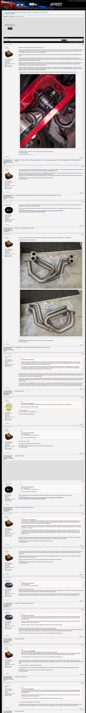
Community (35, 8)
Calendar (40, 8)
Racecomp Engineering (51, 160)
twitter (79, 0)
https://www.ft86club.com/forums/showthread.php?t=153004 (32, 211)
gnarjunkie (8, 356)
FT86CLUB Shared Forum (35, 12)
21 (75, 40)
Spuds (6, 47)
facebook (83, 0)
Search (50, 8)
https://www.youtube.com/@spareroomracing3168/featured (44, 210)
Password (27, 4)
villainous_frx (42, 195)
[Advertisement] (50, 26)
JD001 (25, 160)
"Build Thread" (24, 152)
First (68, 40)
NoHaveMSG (36, 160)
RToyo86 (29, 347)
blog (77, 0)
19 (73, 40)
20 (74, 40)
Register (26, 8)
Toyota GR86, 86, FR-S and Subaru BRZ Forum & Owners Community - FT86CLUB (18, 12)
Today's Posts (45, 8)
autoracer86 (17, 195)
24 (79, 40)
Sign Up (10, 28)
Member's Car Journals (44, 12)
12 (70, 40)
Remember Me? (38, 3)
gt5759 (16, 160)
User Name (27, 3)
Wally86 (76, 160)
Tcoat (33, 414)
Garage (30, 8)
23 (78, 40)
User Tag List (6, 37)
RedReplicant (65, 160)
